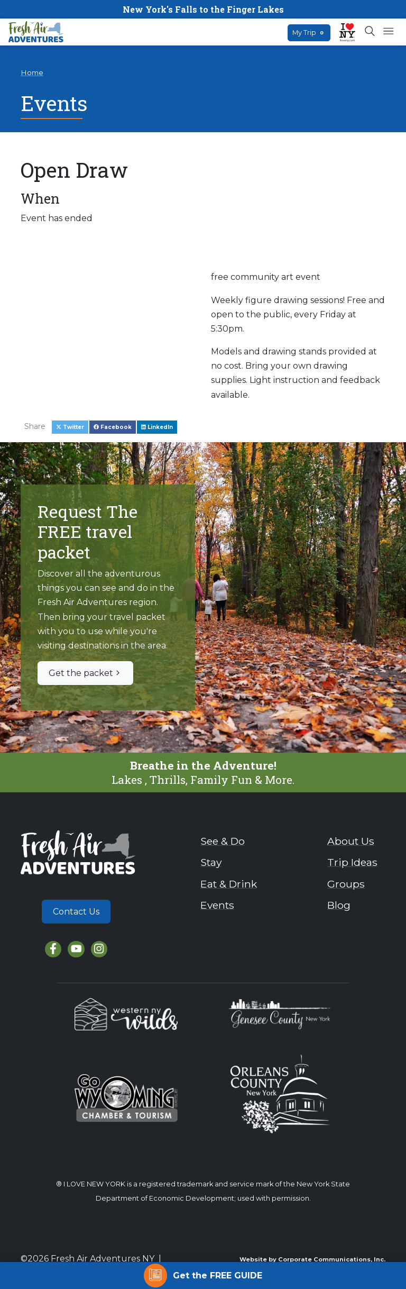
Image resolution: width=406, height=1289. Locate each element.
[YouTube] (76, 949)
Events (217, 905)
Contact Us (76, 912)
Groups (346, 883)
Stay (211, 862)
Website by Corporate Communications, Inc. (312, 1259)
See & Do (222, 841)
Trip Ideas (352, 862)
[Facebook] (53, 949)
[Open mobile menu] (388, 32)
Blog (338, 905)
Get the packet (85, 673)
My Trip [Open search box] (309, 32)
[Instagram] (99, 949)
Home (32, 72)
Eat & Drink (228, 883)
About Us (350, 841)
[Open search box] (370, 32)
